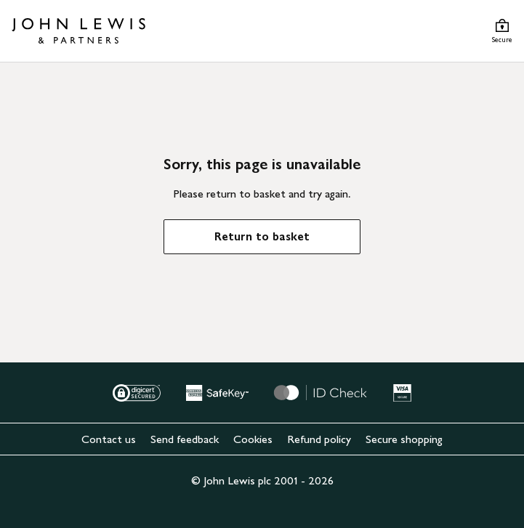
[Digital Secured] (137, 393)
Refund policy (319, 439)
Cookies (253, 439)
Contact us (108, 439)
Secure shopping (404, 439)
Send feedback (184, 439)
